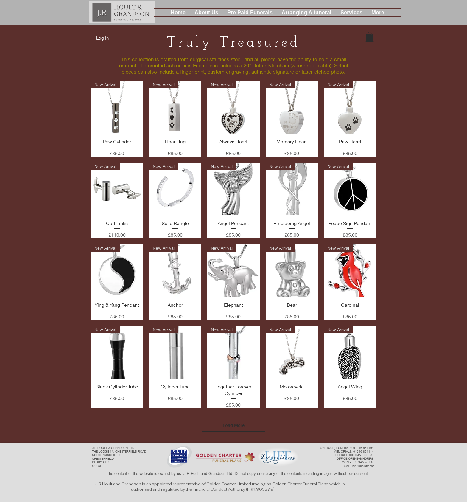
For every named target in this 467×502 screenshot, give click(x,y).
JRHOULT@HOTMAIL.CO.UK (354, 455)
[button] (206, 12)
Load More (234, 425)
